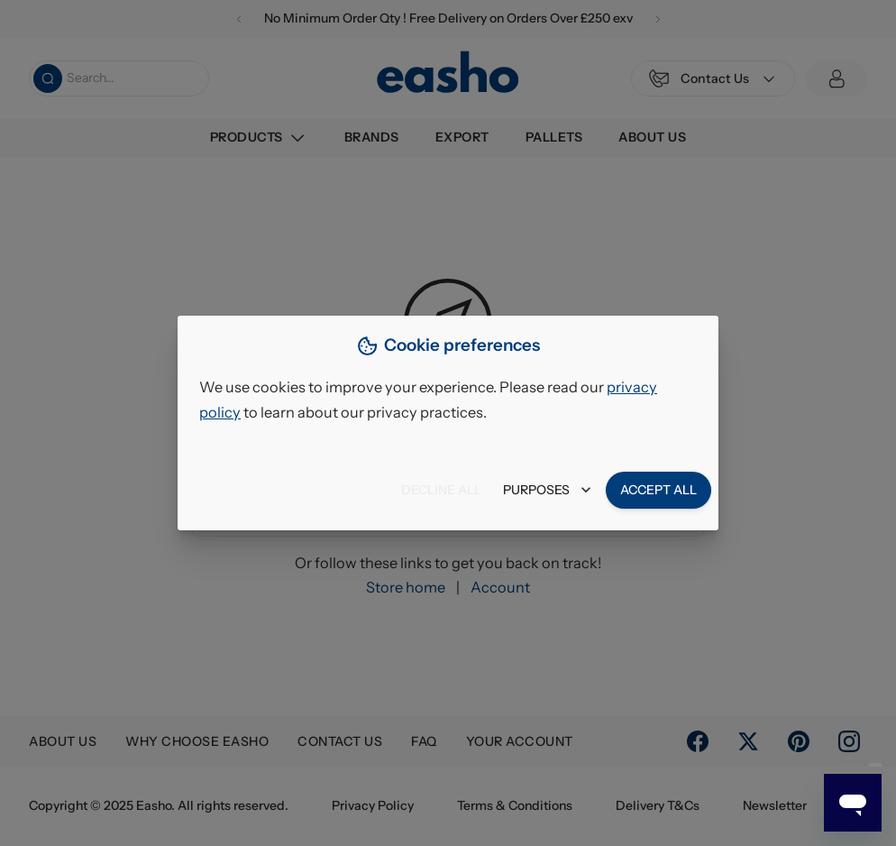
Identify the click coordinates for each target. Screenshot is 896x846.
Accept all (658, 490)
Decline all (441, 490)
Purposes (547, 490)
